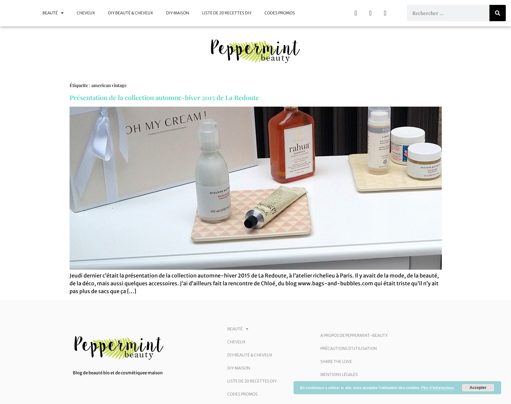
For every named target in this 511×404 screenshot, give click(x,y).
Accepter (478, 387)
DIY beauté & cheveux (130, 12)
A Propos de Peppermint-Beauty (354, 335)
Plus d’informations (437, 387)
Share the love (336, 361)
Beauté (53, 13)
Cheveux (86, 12)
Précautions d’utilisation (348, 348)
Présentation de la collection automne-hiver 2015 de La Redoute (164, 97)
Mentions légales (339, 374)
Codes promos (279, 12)
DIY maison (177, 12)
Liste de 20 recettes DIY (226, 12)
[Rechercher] (497, 13)
